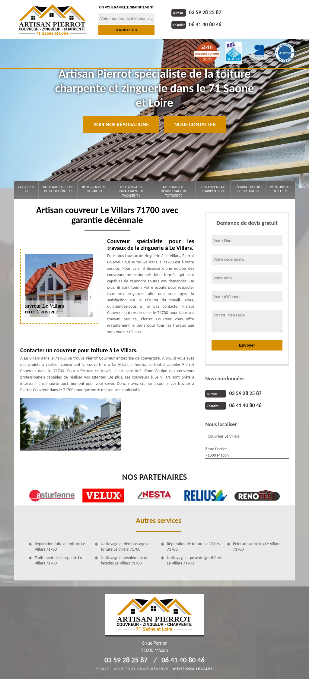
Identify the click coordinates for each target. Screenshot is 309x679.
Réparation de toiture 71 (94, 189)
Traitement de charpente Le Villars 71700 (58, 560)
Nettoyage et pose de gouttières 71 (58, 189)
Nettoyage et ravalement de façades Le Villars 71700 (124, 560)
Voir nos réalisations (121, 124)
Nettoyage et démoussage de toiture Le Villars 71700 (126, 546)
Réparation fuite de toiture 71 (248, 189)
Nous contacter (195, 124)
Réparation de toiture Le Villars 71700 (193, 546)
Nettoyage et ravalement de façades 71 (131, 191)
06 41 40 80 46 (196, 24)
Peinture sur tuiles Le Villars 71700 (256, 546)
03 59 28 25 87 (196, 12)
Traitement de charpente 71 (213, 189)
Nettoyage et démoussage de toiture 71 (174, 191)
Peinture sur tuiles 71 (280, 189)
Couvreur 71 (26, 189)
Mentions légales (193, 669)
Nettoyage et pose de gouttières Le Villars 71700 (194, 560)
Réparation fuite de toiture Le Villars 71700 (60, 546)
